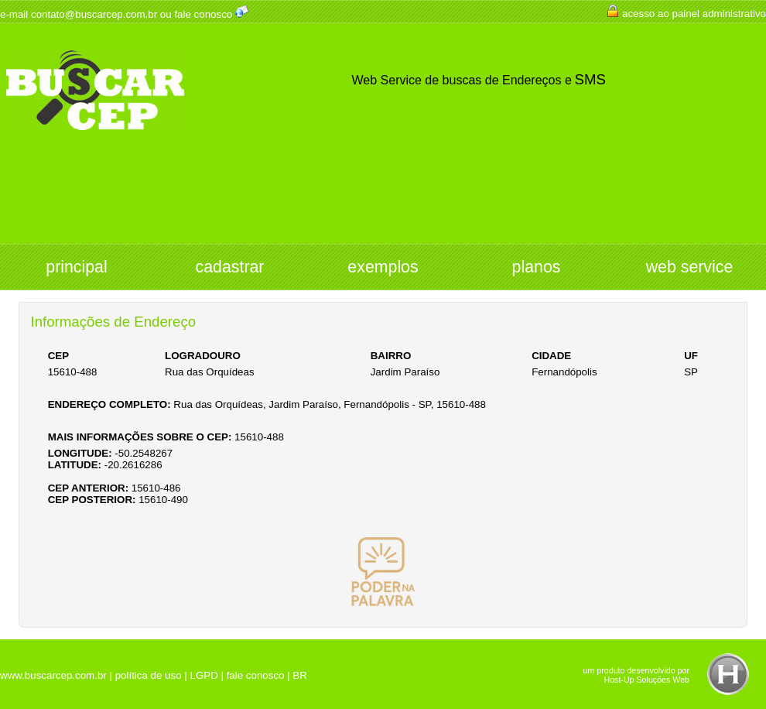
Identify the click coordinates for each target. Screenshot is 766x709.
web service (690, 267)
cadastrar (230, 267)
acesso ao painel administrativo (694, 13)
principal (76, 267)
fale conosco (203, 14)
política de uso (148, 675)
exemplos (382, 267)
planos (536, 267)
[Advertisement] (383, 201)
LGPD (203, 675)
